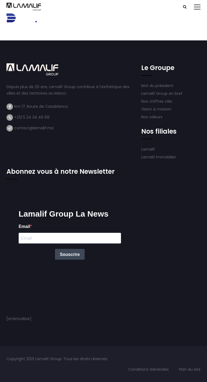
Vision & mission (156, 109)
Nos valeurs (152, 117)
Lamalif (148, 149)
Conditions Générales (149, 369)
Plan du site (190, 369)
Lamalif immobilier (158, 157)
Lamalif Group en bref (161, 93)
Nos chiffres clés (156, 101)
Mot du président (157, 85)
